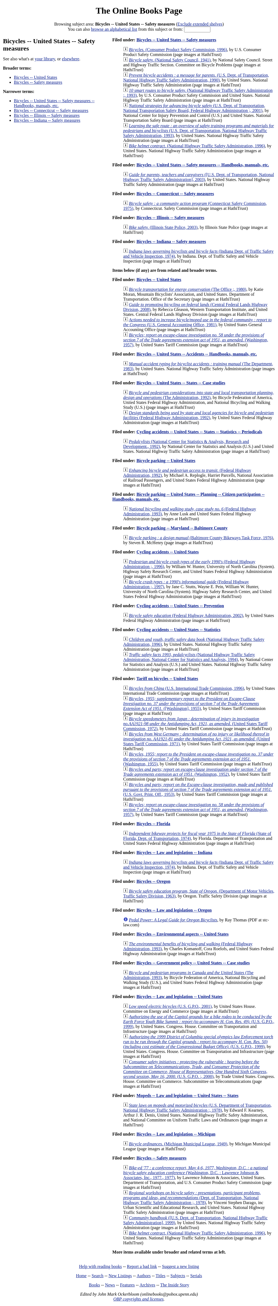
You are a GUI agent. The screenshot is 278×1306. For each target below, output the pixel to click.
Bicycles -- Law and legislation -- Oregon (174, 910)
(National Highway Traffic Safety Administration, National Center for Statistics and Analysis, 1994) (189, 657)
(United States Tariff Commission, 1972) (195, 723)
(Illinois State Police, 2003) (163, 227)
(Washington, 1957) (195, 340)
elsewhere (70, 59)
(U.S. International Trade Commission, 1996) (186, 688)
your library (45, 59)
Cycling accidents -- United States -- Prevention (180, 605)
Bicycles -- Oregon (153, 881)
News (110, 1285)
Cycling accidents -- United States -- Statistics (178, 629)
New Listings (120, 1275)
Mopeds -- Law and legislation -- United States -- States (188, 1095)
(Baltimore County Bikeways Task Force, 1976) (201, 537)
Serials (196, 1275)
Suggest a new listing (180, 1266)
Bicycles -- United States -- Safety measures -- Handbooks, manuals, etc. (54, 103)
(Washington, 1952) (195, 772)
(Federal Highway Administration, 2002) (186, 615)
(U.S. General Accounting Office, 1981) (197, 322)
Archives (147, 1285)
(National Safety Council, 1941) (170, 60)
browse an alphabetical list (114, 29)
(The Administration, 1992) (198, 395)
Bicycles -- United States (35, 77)
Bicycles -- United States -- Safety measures (176, 40)
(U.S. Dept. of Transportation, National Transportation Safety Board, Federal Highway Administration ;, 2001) (194, 108)
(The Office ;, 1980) (187, 289)
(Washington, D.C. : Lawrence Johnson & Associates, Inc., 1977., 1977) (195, 1172)
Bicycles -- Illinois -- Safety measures (47, 115)
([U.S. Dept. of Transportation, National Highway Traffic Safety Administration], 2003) (198, 177)
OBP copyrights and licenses (138, 1299)
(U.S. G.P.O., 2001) (170, 1006)
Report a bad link (142, 1266)
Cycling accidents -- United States (168, 552)
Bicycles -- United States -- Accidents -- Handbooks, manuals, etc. (197, 354)
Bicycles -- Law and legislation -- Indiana (174, 852)
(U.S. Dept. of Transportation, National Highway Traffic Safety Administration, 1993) (198, 130)
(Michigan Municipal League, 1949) (178, 1144)
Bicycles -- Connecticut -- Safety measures (51, 110)
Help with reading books (100, 1266)
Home (81, 1275)
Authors (144, 1275)
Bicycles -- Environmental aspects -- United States (183, 934)
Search (98, 1275)
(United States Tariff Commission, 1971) (196, 739)
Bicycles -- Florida (153, 823)
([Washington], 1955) (191, 703)
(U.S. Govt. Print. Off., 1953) (198, 789)
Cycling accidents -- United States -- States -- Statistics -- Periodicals (199, 431)
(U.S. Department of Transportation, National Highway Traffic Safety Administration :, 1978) (197, 1107)
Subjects (177, 1275)
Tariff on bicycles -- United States (167, 678)
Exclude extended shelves (200, 24)
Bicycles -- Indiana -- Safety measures (47, 120)
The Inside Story (174, 1285)
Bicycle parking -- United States (166, 460)
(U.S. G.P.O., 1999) (198, 1021)
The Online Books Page (139, 10)
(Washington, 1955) (198, 759)
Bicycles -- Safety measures (38, 82)
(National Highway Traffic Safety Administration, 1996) (197, 146)
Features (127, 1285)
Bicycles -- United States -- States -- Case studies (181, 383)
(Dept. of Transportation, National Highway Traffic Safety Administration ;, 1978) (192, 1197)
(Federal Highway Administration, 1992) (198, 415)
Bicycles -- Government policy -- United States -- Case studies (193, 963)
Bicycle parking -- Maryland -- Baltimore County (182, 528)
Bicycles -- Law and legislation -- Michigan (176, 1134)
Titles (160, 1275)
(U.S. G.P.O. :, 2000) (195, 1069)
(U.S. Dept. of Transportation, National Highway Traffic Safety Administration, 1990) (196, 77)
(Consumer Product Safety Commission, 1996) (178, 49)
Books (94, 1285)
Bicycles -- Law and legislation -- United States (180, 996)
